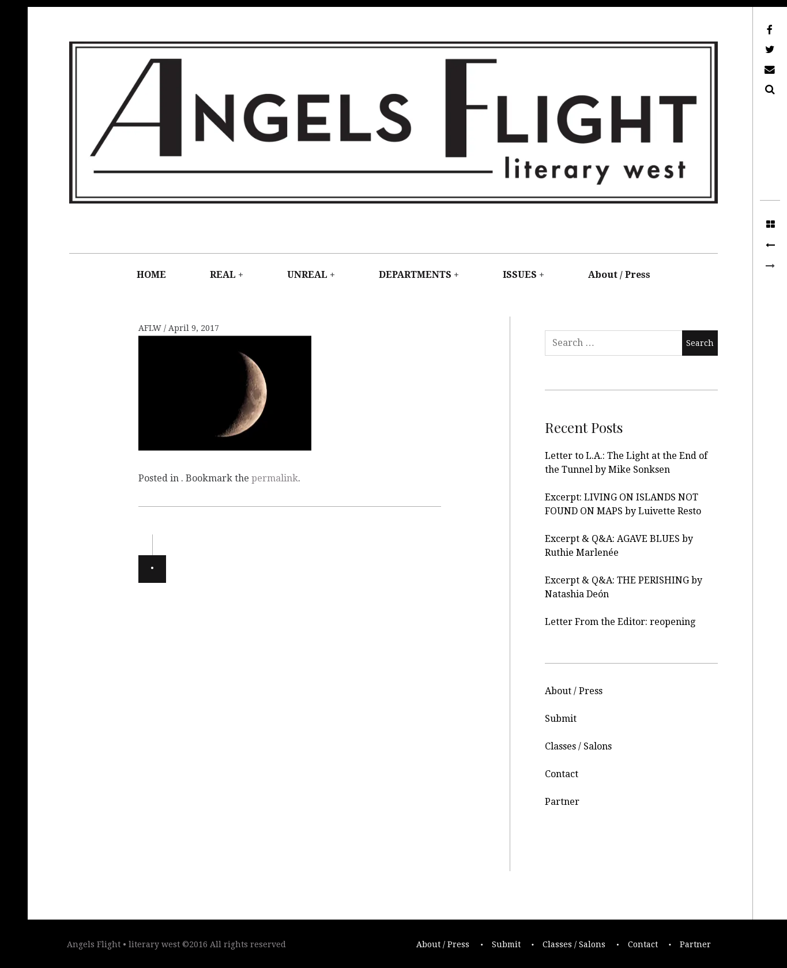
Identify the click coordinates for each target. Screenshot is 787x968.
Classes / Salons (578, 746)
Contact (561, 774)
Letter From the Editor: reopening (620, 621)
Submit (561, 718)
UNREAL (307, 274)
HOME (151, 274)
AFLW (151, 328)
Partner (562, 801)
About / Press (619, 274)
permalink (274, 478)
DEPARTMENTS (415, 274)
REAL (223, 274)
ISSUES (520, 274)
